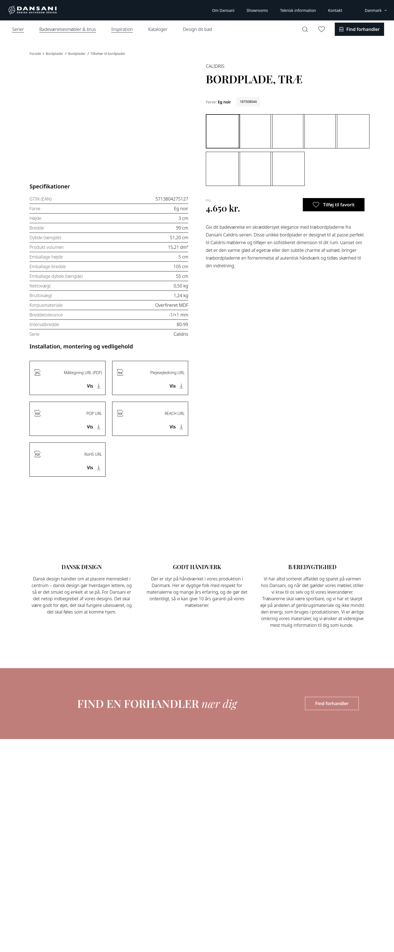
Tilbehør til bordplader (107, 53)
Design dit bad (197, 29)
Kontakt (335, 10)
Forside (35, 53)
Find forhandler (332, 703)
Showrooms (257, 10)
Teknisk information (298, 10)
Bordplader (55, 53)
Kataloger (158, 29)
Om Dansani (223, 10)
